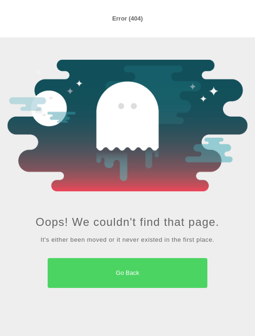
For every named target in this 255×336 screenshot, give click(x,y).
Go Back (127, 272)
